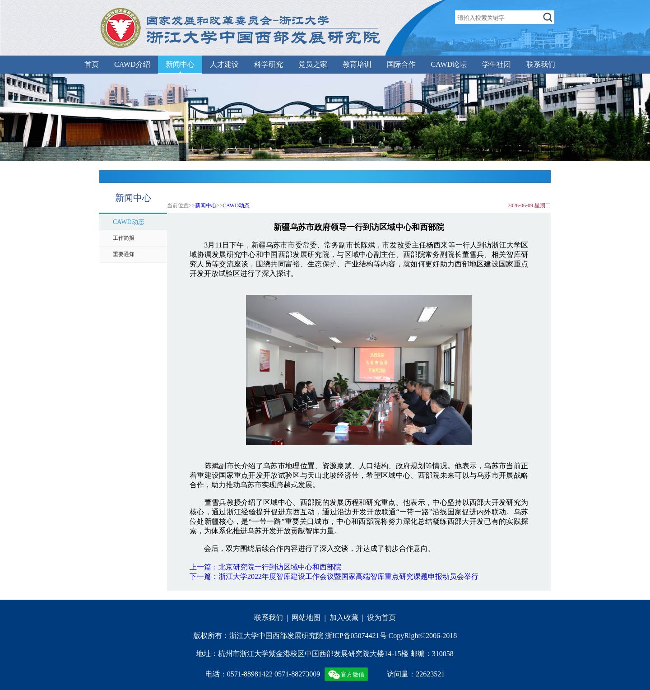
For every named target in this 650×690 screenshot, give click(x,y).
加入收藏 (344, 617)
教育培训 (357, 64)
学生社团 (496, 64)
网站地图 (306, 617)
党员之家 (312, 64)
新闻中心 (180, 64)
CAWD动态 (236, 205)
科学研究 (268, 64)
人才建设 (224, 64)
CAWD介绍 (132, 64)
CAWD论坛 (449, 64)
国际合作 (401, 64)
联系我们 (540, 64)
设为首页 (381, 617)
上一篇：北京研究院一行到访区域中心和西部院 (265, 567)
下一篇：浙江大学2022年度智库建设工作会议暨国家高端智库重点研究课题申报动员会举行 (334, 576)
